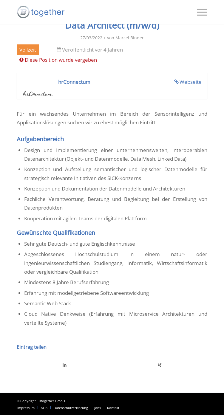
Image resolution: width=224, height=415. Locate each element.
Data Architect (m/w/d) (112, 25)
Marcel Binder (129, 38)
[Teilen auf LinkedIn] (64, 365)
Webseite (191, 81)
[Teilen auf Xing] (159, 365)
